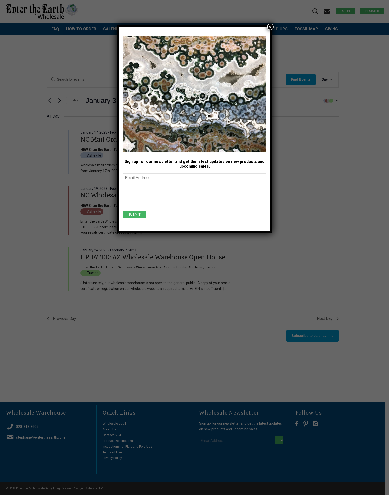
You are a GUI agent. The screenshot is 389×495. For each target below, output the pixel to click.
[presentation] (160, 195)
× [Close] (270, 27)
